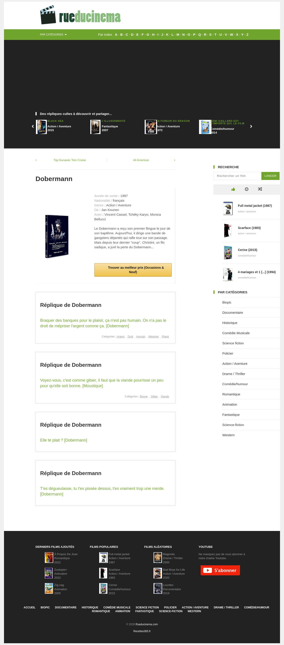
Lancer (270, 176)
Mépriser (153, 336)
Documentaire (232, 312)
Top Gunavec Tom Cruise (69, 160)
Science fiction (233, 343)
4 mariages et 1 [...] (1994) (257, 272)
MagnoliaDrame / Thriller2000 (173, 558)
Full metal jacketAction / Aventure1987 (119, 558)
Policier (227, 353)
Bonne (144, 396)
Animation (229, 404)
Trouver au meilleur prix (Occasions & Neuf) (135, 270)
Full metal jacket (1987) (255, 205)
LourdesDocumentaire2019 (172, 589)
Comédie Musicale (236, 333)
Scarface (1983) (249, 228)
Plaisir (165, 336)
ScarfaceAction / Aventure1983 (119, 573)
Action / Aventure (234, 363)
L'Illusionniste (114, 121)
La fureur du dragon (173, 121)
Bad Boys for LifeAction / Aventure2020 (174, 573)
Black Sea (55, 121)
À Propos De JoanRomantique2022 (66, 558)
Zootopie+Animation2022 (60, 573)
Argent (120, 336)
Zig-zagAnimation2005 (60, 589)
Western (228, 435)
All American (141, 160)
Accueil (29, 607)
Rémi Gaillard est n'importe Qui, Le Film (228, 122)
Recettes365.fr (142, 631)
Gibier (154, 396)
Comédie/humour (235, 384)
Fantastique (231, 414)
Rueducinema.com (147, 624)
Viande (165, 396)
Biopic (226, 302)
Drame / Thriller (233, 374)
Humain (140, 336)
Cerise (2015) (247, 250)
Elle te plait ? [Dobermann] (63, 440)
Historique (229, 323)
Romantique (231, 394)
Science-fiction (233, 425)
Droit (130, 336)
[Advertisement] (142, 78)
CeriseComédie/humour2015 (120, 589)
